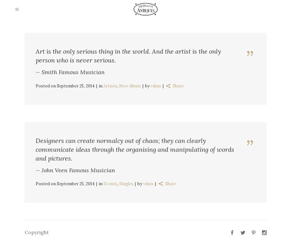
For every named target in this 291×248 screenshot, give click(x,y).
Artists (110, 86)
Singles (126, 183)
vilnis (156, 86)
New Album (130, 86)
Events (110, 183)
